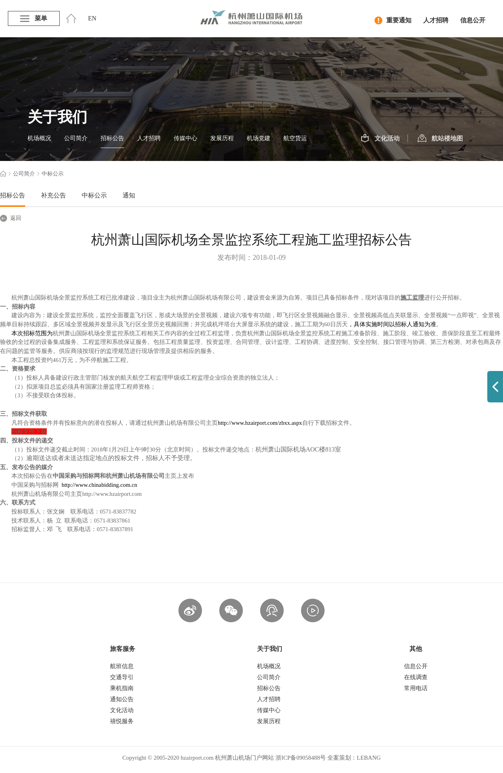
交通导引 (122, 677)
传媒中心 (185, 138)
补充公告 (53, 195)
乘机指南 (122, 688)
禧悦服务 (122, 721)
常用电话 (416, 688)
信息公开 (472, 20)
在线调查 (416, 677)
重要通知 (392, 20)
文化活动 (380, 138)
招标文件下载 (29, 431)
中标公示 (94, 195)
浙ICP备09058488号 (300, 758)
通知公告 (122, 699)
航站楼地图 (440, 138)
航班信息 (122, 666)
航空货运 (295, 138)
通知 (129, 195)
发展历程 (222, 138)
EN (92, 18)
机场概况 (39, 138)
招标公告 (112, 138)
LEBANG (369, 758)
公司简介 (76, 138)
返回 (10, 218)
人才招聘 (435, 20)
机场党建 (258, 138)
